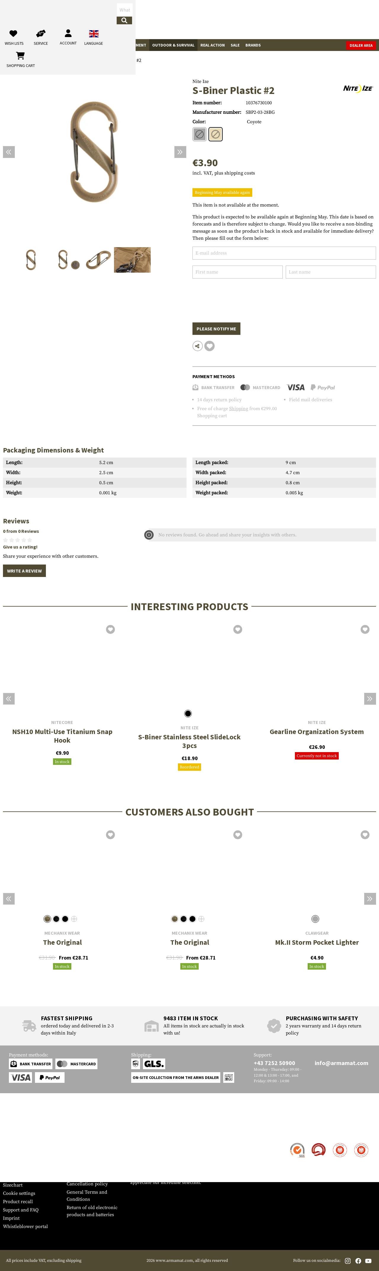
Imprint (11, 1218)
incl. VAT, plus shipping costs (223, 173)
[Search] (204, 19)
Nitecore (62, 722)
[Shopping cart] (339, 19)
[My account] (284, 19)
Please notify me (216, 329)
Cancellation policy (87, 1184)
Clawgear (317, 933)
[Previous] (9, 152)
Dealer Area (361, 45)
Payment (12, 1160)
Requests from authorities (94, 1167)
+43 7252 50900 (274, 1063)
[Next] (180, 152)
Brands (253, 45)
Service (14, 1132)
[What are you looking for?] (157, 18)
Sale (235, 45)
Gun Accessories (40, 45)
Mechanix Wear (62, 933)
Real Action (212, 45)
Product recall (18, 1202)
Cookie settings (19, 1193)
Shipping (238, 409)
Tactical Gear (103, 45)
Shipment (13, 1152)
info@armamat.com (341, 1063)
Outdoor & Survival (173, 45)
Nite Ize (200, 81)
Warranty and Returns (26, 1168)
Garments (72, 45)
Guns (11, 45)
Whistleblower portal (25, 1227)
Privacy (74, 1176)
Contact (11, 1144)
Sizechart (13, 1185)
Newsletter (14, 1177)
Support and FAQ (20, 1210)
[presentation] (237, 296)
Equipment (135, 45)
